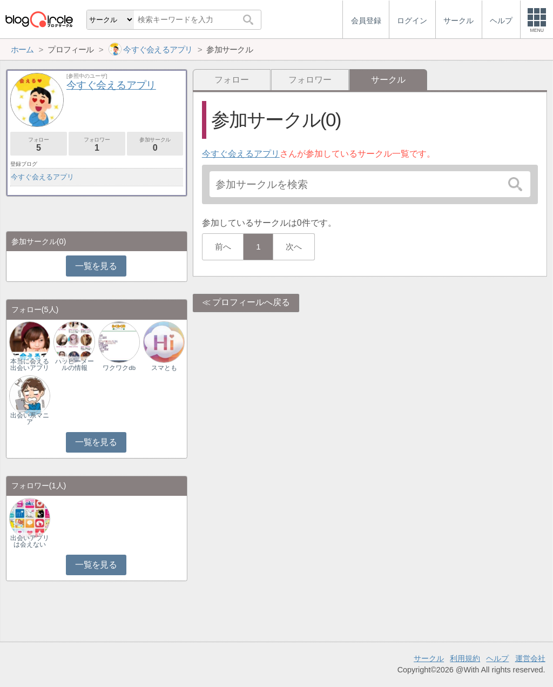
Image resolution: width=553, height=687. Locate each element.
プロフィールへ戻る (251, 302)
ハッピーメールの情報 (74, 364)
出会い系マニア (29, 418)
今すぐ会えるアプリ (241, 153)
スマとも (164, 368)
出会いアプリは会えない (29, 541)
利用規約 (465, 658)
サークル (429, 658)
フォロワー (310, 79)
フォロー (231, 79)
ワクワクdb (119, 368)
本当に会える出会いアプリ (29, 364)
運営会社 (530, 658)
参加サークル (155, 144)
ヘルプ (497, 658)
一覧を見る (96, 266)
